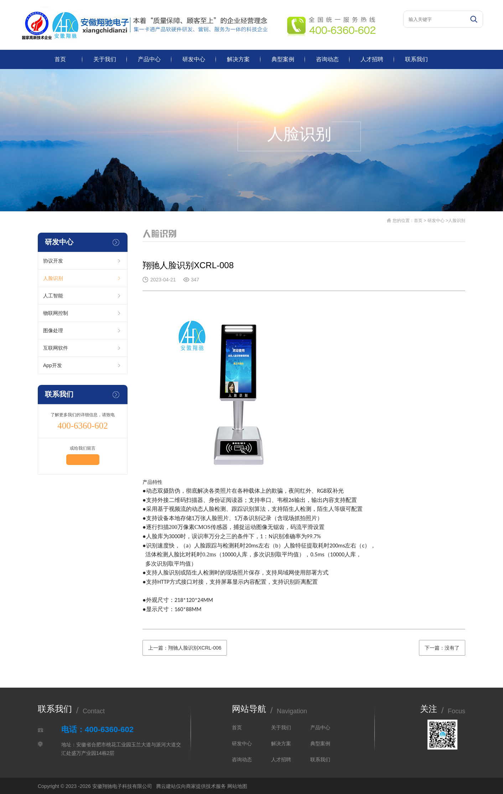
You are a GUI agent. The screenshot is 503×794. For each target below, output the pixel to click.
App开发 (52, 365)
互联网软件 (55, 348)
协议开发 (53, 261)
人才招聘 (372, 59)
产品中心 (149, 59)
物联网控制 (55, 313)
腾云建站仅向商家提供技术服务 (191, 786)
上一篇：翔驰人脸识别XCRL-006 (184, 648)
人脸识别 (53, 278)
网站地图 (237, 786)
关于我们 (104, 59)
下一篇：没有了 (442, 648)
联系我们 (416, 59)
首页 (60, 59)
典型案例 (282, 59)
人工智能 (53, 295)
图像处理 (53, 330)
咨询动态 (327, 59)
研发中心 (193, 59)
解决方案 (238, 59)
